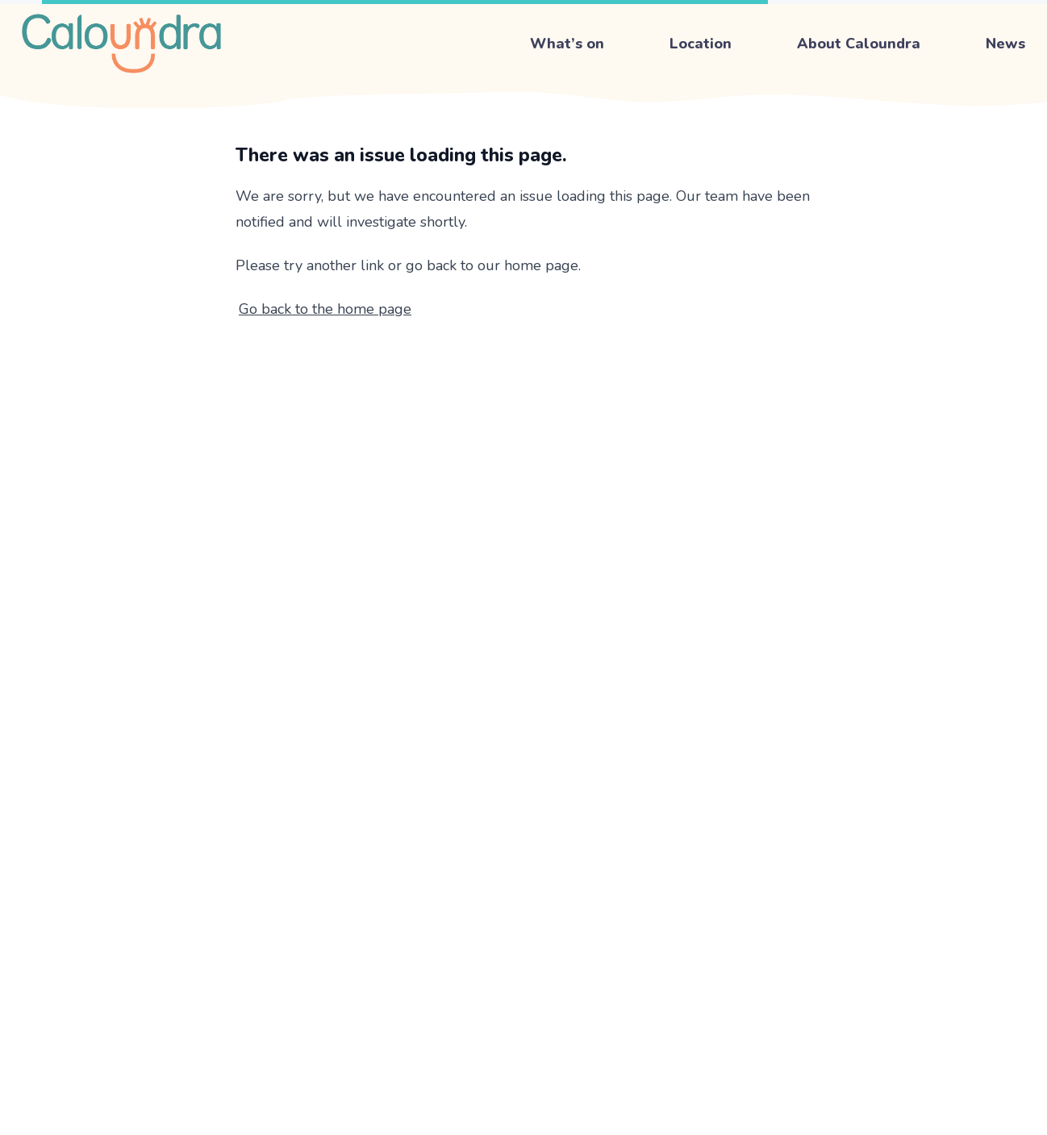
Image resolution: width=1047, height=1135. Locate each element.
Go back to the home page (325, 309)
